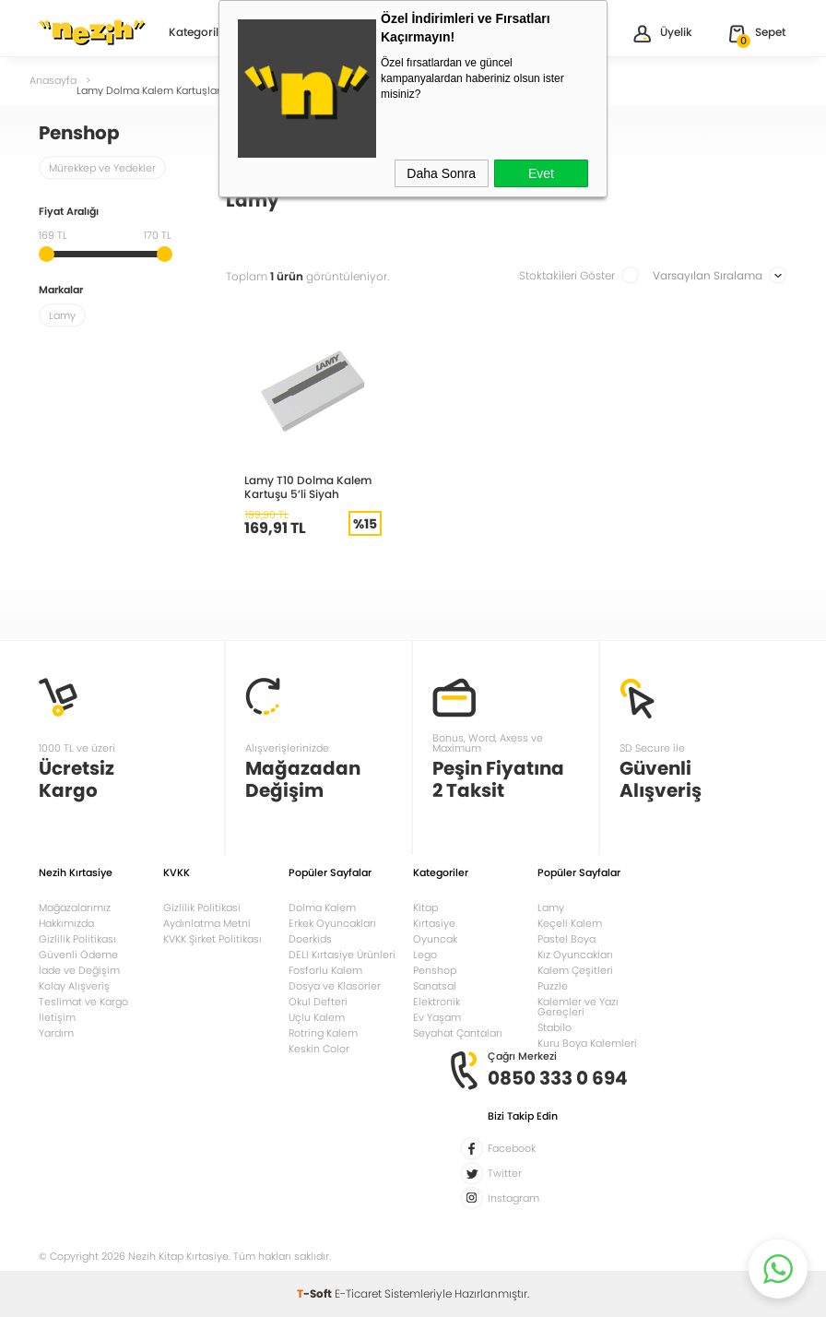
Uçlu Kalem (317, 1017)
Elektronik (436, 1001)
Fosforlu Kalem (325, 970)
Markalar (61, 291)
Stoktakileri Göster (579, 275)
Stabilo (554, 1027)
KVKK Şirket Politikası (212, 938)
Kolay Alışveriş (74, 986)
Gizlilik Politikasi (202, 907)
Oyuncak (435, 938)
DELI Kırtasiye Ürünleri (342, 954)
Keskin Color (319, 1048)
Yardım (56, 1033)
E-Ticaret (358, 1293)
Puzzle (552, 986)
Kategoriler (199, 33)
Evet (541, 173)
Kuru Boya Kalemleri (587, 1043)
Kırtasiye (434, 923)
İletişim (57, 1017)
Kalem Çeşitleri (575, 970)
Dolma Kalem (322, 907)
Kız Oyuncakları (575, 954)
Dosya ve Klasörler (335, 986)
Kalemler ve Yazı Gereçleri (578, 1006)
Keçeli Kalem (569, 923)
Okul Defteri (318, 1001)
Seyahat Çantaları (457, 1033)
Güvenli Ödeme (78, 954)
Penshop (434, 970)
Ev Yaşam (437, 1017)
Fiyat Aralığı (69, 213)
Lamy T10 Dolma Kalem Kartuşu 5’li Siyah (308, 487)
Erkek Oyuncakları (332, 923)
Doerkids (310, 938)
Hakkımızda (66, 923)
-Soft (316, 1293)
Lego (425, 954)
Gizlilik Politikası (77, 938)
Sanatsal (434, 986)
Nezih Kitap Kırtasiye (92, 32)
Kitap (425, 907)
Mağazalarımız (75, 907)
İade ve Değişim (79, 970)
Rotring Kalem (323, 1033)
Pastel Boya (566, 938)
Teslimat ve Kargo (83, 1001)
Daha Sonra (441, 173)
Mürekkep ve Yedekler (102, 167)
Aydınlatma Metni (207, 923)
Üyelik (661, 33)
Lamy (550, 907)
